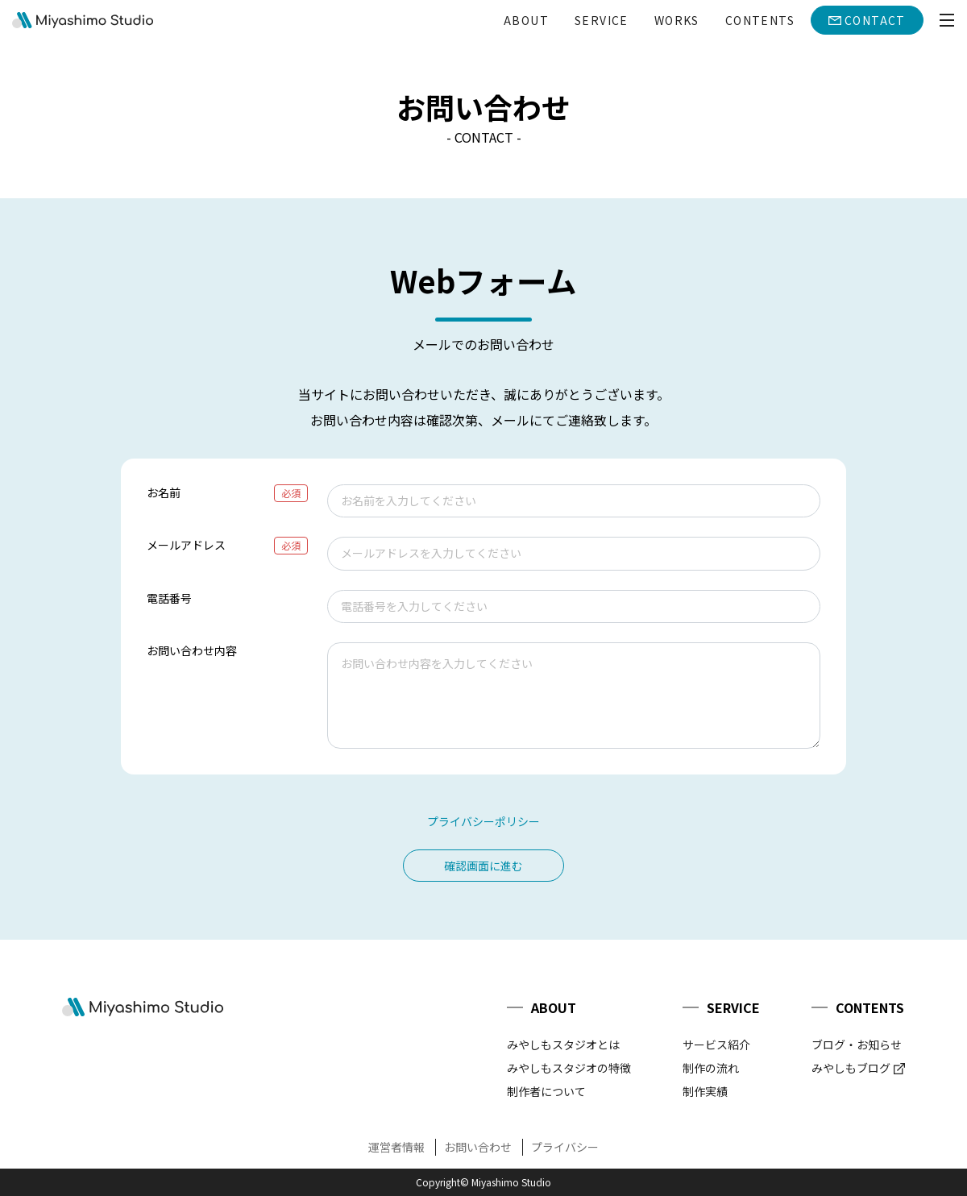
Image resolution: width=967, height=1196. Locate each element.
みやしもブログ (850, 1068)
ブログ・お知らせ (856, 1044)
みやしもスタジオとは (563, 1044)
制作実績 (705, 1091)
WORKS (676, 20)
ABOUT (526, 20)
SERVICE (602, 20)
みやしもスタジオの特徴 (569, 1068)
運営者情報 (396, 1147)
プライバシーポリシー (483, 821)
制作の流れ (711, 1068)
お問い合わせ (478, 1147)
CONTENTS (760, 20)
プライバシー (565, 1147)
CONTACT (875, 20)
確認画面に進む (483, 866)
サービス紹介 (716, 1044)
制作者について (546, 1091)
